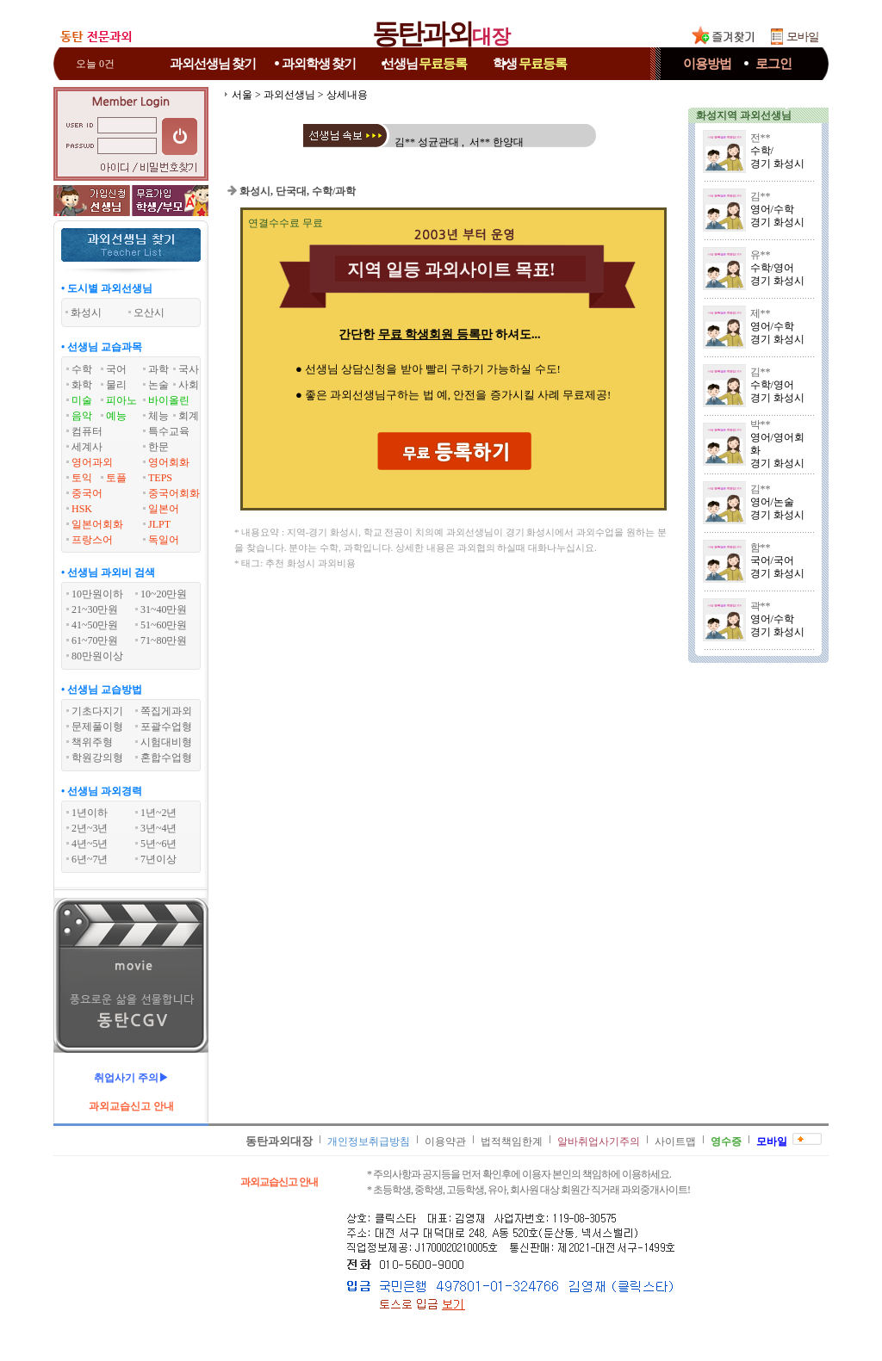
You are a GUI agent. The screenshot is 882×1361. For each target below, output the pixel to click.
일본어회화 (97, 524)
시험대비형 (166, 742)
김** (760, 196)
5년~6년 (158, 844)
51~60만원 (164, 625)
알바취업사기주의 (598, 1141)
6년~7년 (90, 859)
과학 (158, 369)
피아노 (121, 400)
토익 (81, 478)
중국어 (86, 493)
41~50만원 (95, 625)
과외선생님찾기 (213, 64)
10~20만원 (164, 594)
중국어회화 (174, 493)
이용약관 (445, 1141)
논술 (158, 385)
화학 (81, 385)
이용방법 (707, 64)
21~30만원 (95, 609)
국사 (188, 369)
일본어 (163, 509)
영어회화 (168, 462)
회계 (188, 416)
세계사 (86, 447)
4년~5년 (90, 844)
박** (760, 424)
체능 (158, 416)
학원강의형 (97, 758)
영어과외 (92, 462)
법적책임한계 (512, 1141)
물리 (116, 385)
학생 (530, 64)
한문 (158, 447)
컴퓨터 (86, 431)
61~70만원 (95, 640)
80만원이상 (97, 656)
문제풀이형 (97, 727)
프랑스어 (92, 540)
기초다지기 (97, 711)
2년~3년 (90, 828)
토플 (116, 478)
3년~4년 (158, 828)
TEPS (160, 478)
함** (760, 547)
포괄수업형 (166, 727)
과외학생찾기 (319, 64)
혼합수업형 (166, 758)
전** (760, 138)
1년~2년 (158, 813)
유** (760, 255)
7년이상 (158, 859)
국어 (116, 369)
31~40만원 (164, 609)
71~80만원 (164, 640)
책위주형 (92, 742)
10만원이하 (97, 594)
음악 (81, 416)
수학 (81, 369)
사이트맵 (675, 1141)
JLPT (159, 524)
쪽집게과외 (166, 711)
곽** (760, 606)
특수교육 (168, 431)
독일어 (163, 540)
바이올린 (168, 400)
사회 (188, 385)
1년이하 (89, 813)
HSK (81, 509)
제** (760, 313)
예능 (116, 416)
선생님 (425, 64)
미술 (81, 400)
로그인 (773, 64)
